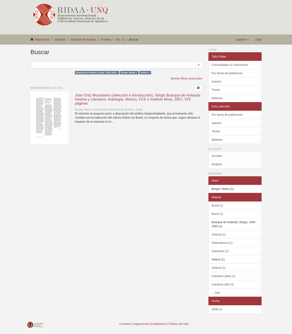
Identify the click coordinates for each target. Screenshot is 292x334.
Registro (217, 164)
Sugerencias (141, 323)
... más (216, 292)
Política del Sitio (179, 323)
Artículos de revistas (83, 39)
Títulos (216, 89)
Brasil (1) (217, 205)
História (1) (218, 267)
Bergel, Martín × (129, 72)
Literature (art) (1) (223, 284)
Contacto (125, 323)
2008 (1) (217, 309)
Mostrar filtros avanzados (186, 78)
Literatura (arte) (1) (223, 276)
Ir (199, 64)
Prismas (106, 39)
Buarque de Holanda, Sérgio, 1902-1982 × (97, 72)
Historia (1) (218, 234)
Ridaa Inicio (42, 39)
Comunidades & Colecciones (230, 64)
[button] (242, 39)
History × (145, 72)
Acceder (217, 155)
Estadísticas (158, 323)
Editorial (60, 39)
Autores (216, 81)
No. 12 (120, 39)
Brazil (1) (217, 213)
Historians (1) (220, 251)
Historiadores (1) (222, 242)
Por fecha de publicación (227, 73)
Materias (217, 98)
